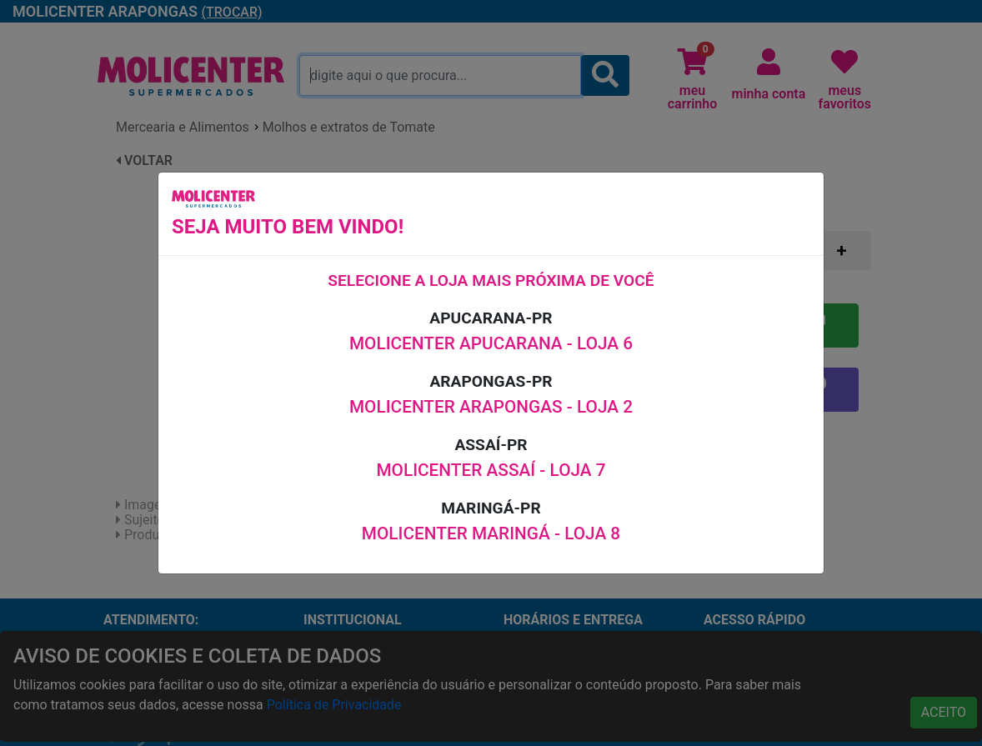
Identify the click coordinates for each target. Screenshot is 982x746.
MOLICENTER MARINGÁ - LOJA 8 (491, 533)
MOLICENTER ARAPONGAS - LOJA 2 (491, 407)
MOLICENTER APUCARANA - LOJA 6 (491, 343)
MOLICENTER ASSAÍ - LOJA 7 (490, 470)
